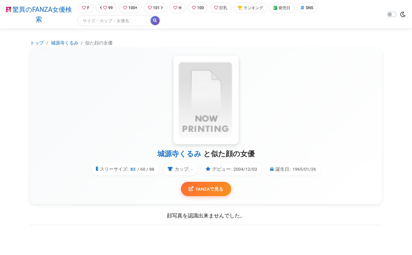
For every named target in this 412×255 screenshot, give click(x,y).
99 (106, 8)
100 (200, 8)
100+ (130, 8)
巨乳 (224, 8)
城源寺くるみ (64, 43)
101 (156, 8)
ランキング (254, 8)
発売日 (287, 8)
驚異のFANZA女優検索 (38, 15)
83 (132, 169)
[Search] (113, 21)
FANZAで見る (206, 189)
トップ (37, 43)
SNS (313, 8)
